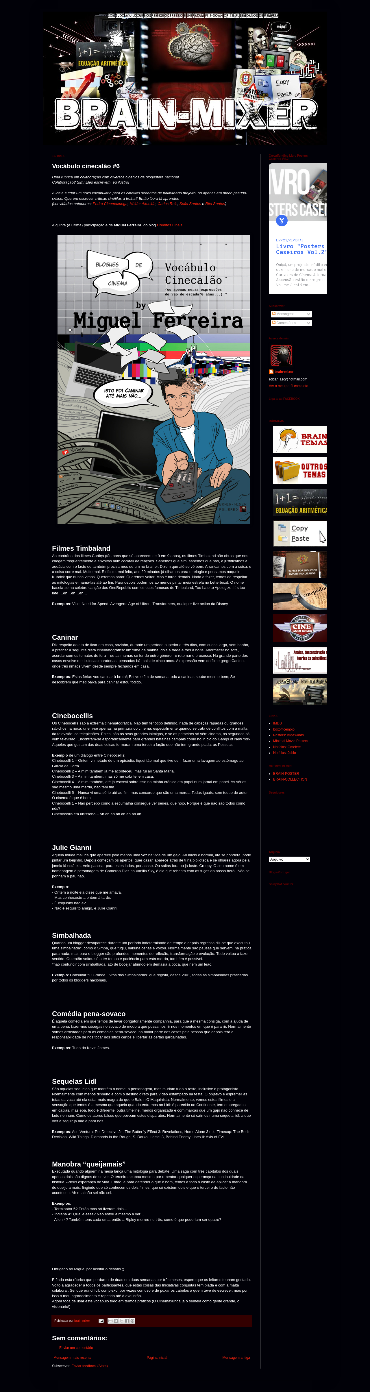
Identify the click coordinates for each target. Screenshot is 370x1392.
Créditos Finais (169, 225)
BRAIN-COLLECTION (290, 779)
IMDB (277, 723)
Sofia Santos (190, 204)
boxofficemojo (284, 729)
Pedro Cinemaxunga (110, 204)
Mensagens (283, 314)
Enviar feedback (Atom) (89, 1366)
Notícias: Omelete (287, 747)
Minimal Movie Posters (290, 741)
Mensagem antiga (236, 1358)
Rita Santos (215, 204)
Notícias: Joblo (284, 753)
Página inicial (157, 1358)
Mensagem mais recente (72, 1358)
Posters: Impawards (288, 735)
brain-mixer (284, 372)
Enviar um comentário (76, 1348)
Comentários (284, 323)
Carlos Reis (167, 204)
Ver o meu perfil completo (288, 386)
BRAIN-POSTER (286, 774)
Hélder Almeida (143, 204)
